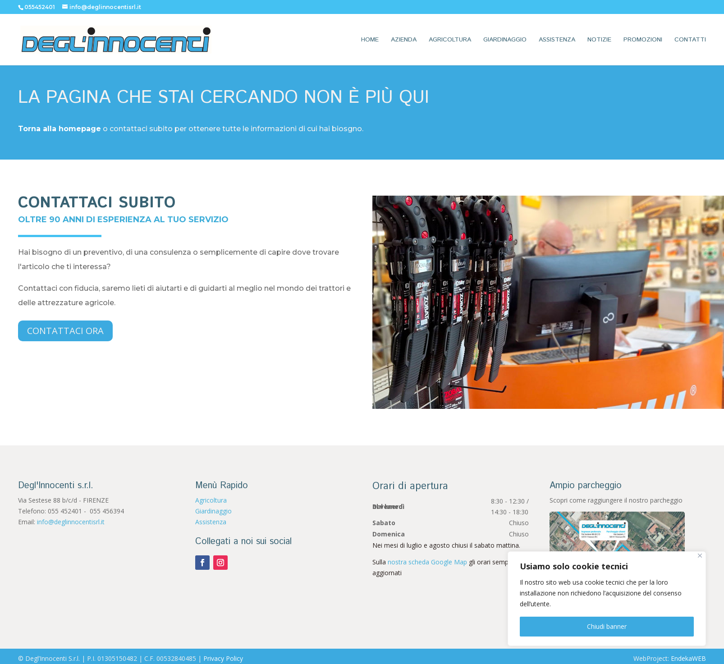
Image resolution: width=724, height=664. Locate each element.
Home (370, 40)
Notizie (599, 40)
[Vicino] (700, 556)
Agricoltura (450, 40)
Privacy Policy (223, 658)
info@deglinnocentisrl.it (71, 521)
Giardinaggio (505, 40)
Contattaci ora (65, 331)
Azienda (404, 40)
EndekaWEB (688, 658)
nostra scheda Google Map (427, 562)
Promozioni (642, 40)
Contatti (690, 40)
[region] (607, 598)
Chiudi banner (607, 626)
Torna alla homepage (59, 128)
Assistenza (557, 40)
